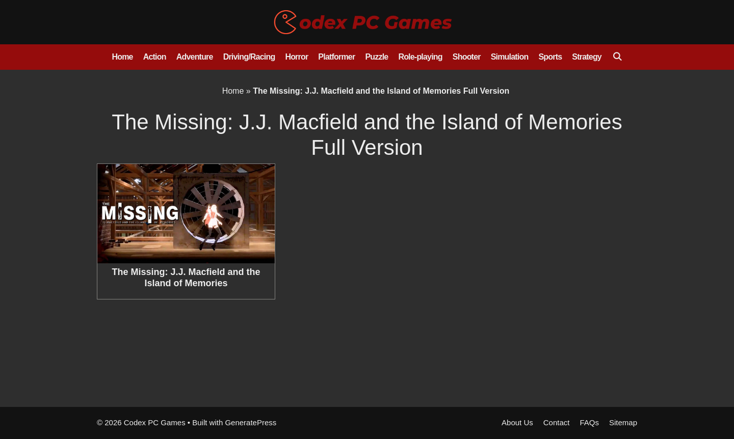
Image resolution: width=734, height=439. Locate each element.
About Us (517, 422)
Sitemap (623, 422)
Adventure (194, 56)
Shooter (467, 56)
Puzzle (376, 56)
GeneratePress (250, 422)
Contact (556, 422)
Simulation (510, 56)
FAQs (589, 422)
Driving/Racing (249, 56)
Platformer (336, 56)
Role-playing (420, 56)
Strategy (586, 56)
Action (154, 56)
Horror (296, 56)
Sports (550, 56)
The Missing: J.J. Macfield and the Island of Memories (186, 277)
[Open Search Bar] (617, 57)
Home (122, 56)
